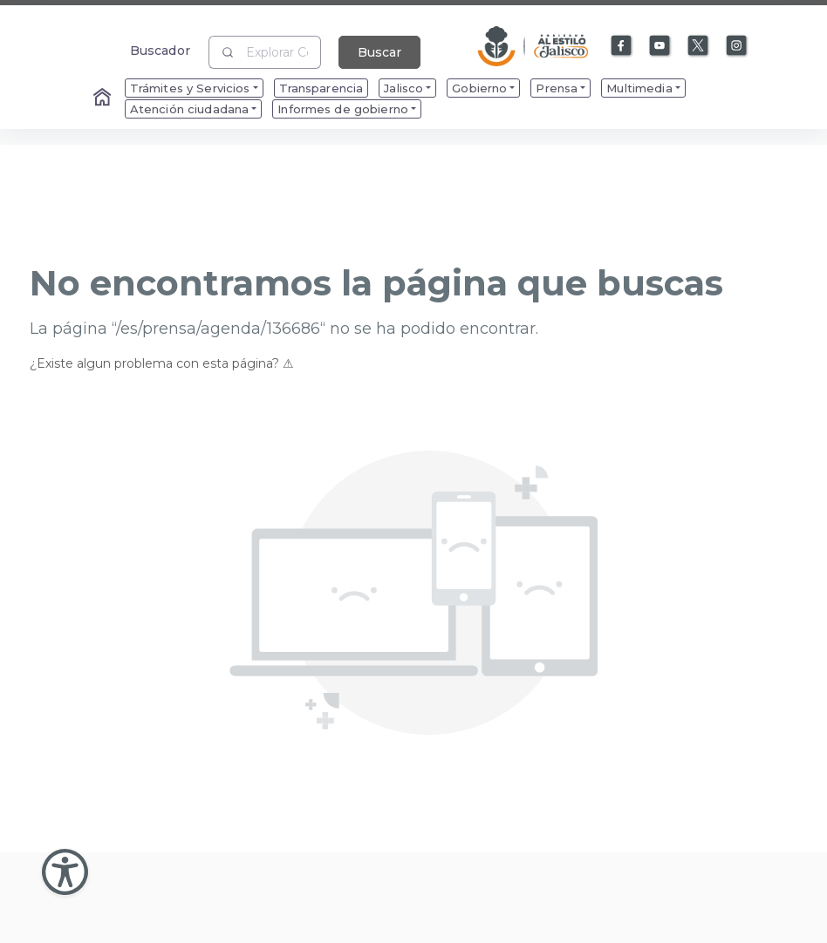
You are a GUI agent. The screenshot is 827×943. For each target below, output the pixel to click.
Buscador (160, 50)
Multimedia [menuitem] (639, 88)
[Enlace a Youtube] (660, 46)
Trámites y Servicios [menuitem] (190, 88)
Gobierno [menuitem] (479, 88)
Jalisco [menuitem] (403, 88)
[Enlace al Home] (103, 98)
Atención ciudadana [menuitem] (189, 109)
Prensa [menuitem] (557, 88)
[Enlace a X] (699, 46)
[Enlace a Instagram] (737, 46)
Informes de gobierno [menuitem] (342, 109)
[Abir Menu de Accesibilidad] (65, 872)
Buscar (379, 52)
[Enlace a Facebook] (622, 46)
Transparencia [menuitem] (321, 88)
